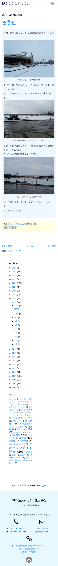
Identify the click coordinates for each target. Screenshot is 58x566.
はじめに (21, 413)
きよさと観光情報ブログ (29, 549)
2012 (14, 364)
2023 (14, 279)
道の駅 (29, 452)
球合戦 (19, 429)
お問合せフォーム (42, 531)
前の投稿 (52, 246)
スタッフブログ (29, 552)
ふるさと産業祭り (25, 415)
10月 (16, 314)
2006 (14, 387)
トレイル (12, 413)
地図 (50, 514)
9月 (16, 317)
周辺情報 (16, 435)
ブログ (14, 418)
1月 (16, 344)
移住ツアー (17, 421)
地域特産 (24, 441)
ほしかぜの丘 (27, 418)
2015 (14, 353)
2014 (14, 357)
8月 (16, 321)
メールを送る (42, 528)
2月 (16, 340)
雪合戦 (12, 441)
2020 (14, 291)
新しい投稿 (7, 246)
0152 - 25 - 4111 (18, 528)
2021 (14, 287)
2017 (14, 302)
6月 (16, 325)
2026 (14, 268)
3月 (16, 337)
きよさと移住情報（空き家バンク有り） (29, 545)
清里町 (22, 438)
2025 (14, 272)
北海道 (22, 455)
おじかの (12, 399)
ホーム (30, 246)
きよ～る (23, 404)
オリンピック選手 (26, 399)
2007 (14, 383)
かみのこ (15, 401)
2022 (14, 283)
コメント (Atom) (14, 251)
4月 (16, 333)
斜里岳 (29, 429)
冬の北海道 (15, 444)
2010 (14, 372)
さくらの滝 (26, 410)
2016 (14, 349)
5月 (16, 329)
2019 (14, 294)
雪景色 (9, 22)
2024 (14, 275)
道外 (14, 455)
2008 (14, 380)
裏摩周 (27, 458)
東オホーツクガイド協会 (21, 447)
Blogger (42, 485)
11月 (16, 306)
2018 (14, 298)
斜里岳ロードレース (23, 433)
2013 (14, 360)
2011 (14, 368)
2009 (14, 376)
